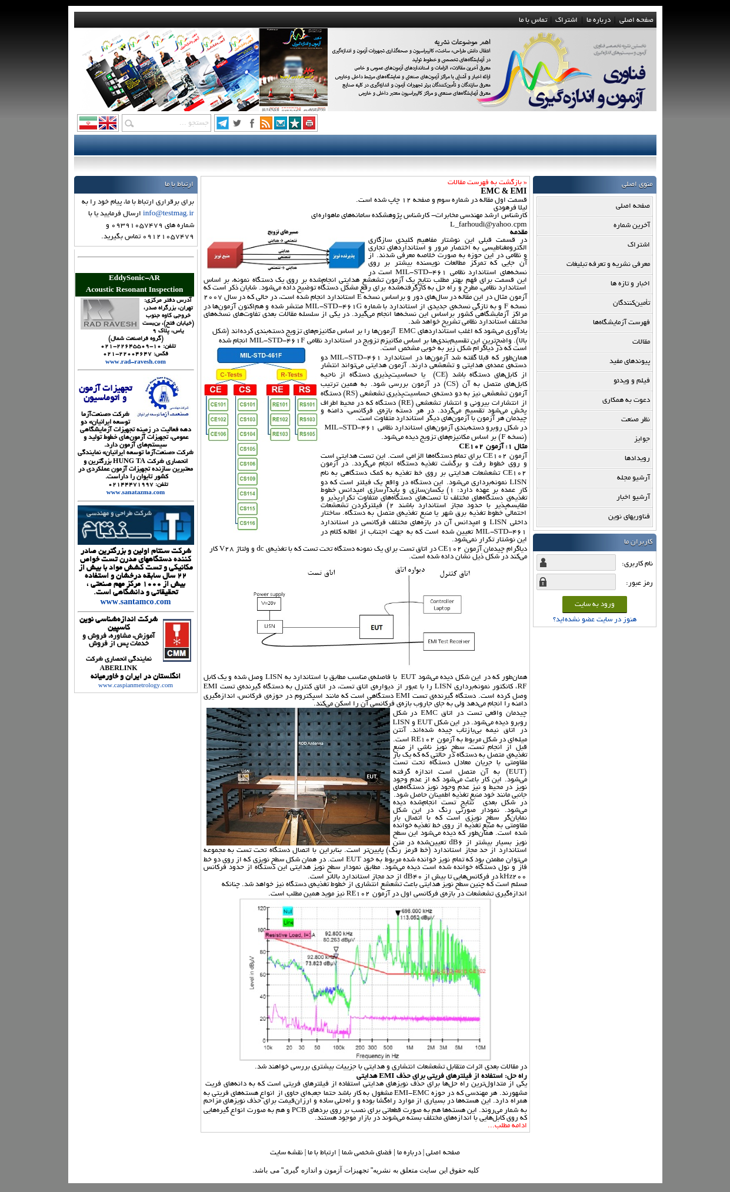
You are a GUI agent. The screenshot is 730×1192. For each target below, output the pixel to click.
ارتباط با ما (322, 1153)
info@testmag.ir (168, 214)
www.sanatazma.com (135, 493)
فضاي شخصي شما (367, 1153)
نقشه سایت (286, 1153)
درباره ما (598, 20)
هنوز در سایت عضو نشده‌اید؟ (594, 620)
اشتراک (566, 20)
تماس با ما (533, 20)
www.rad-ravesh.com (135, 362)
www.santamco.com (136, 603)
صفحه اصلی (636, 20)
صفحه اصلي (443, 1153)
